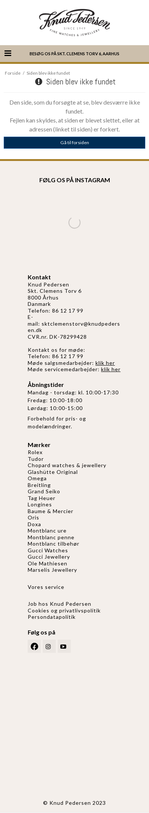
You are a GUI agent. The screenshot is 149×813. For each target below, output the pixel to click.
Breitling (39, 485)
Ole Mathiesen (47, 563)
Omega (37, 478)
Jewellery (57, 556)
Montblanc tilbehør (53, 543)
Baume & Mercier (50, 511)
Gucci (36, 556)
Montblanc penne (51, 537)
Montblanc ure (47, 530)
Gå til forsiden (74, 142)
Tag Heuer (41, 498)
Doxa (34, 524)
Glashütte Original (53, 472)
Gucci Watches (48, 550)
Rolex (35, 452)
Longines (40, 504)
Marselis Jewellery (52, 570)
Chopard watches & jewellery (67, 465)
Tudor (36, 459)
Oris (33, 517)
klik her (105, 363)
